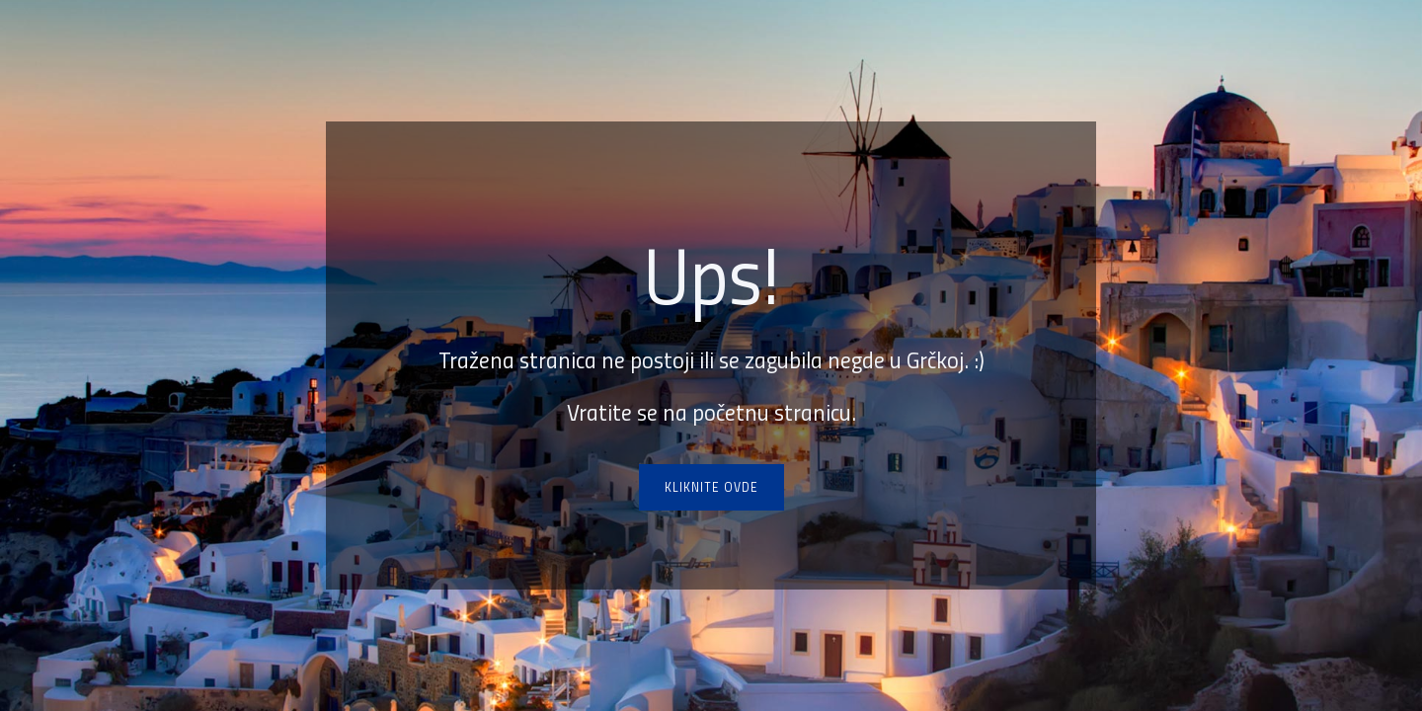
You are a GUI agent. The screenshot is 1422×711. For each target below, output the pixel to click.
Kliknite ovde (711, 487)
